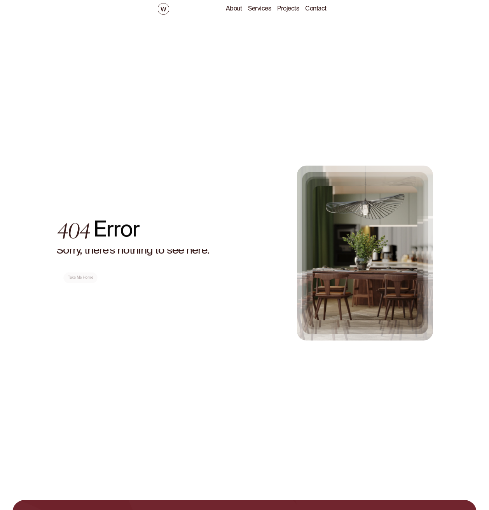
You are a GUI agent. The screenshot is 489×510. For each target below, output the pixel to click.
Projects (288, 9)
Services (259, 9)
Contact (316, 9)
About (234, 9)
